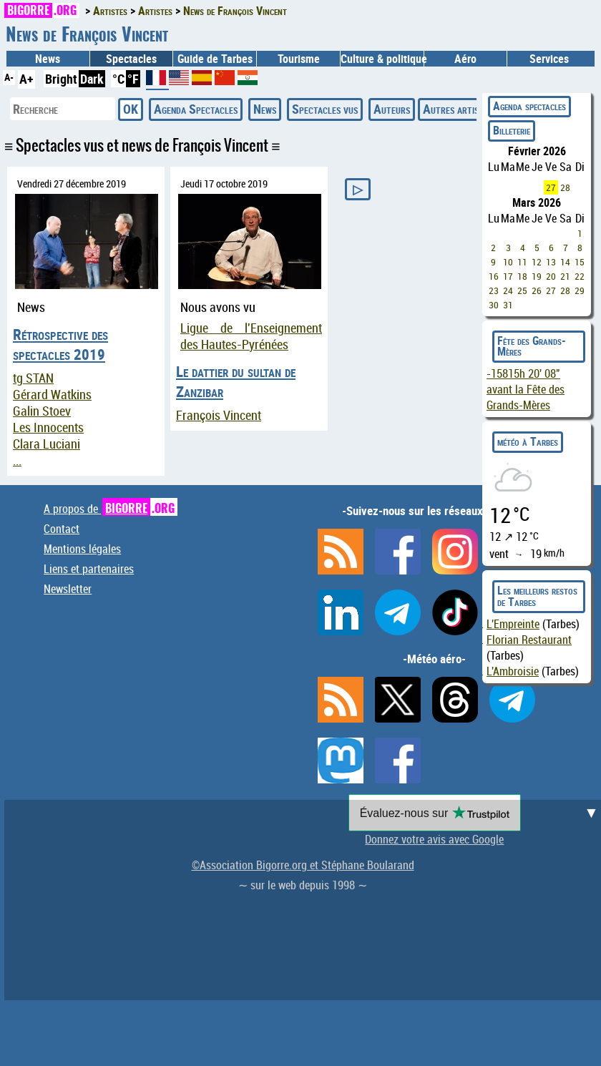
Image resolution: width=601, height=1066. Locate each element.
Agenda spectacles (529, 106)
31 (508, 304)
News (47, 59)
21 (565, 276)
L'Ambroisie (513, 671)
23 (494, 290)
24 (508, 290)
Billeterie (511, 130)
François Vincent (218, 415)
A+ (26, 78)
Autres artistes (457, 108)
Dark (92, 78)
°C (118, 78)
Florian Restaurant (529, 639)
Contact (61, 529)
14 (565, 261)
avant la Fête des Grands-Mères (526, 389)
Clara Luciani (46, 444)
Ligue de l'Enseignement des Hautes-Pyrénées (251, 336)
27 (551, 187)
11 (522, 261)
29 (580, 290)
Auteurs (391, 108)
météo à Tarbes (527, 441)
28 (565, 187)
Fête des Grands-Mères (531, 346)
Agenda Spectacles (196, 108)
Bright (61, 78)
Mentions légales (82, 549)
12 (537, 261)
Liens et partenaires (89, 569)
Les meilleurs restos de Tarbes (537, 596)
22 (580, 276)
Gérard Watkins (52, 394)
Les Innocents (48, 427)
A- (9, 77)
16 (494, 276)
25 (522, 290)
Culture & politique (382, 59)
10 (508, 261)
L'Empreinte (513, 624)
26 (537, 290)
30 (494, 304)
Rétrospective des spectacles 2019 (60, 344)
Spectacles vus (325, 108)
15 (580, 261)
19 (537, 276)
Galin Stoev (42, 411)
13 (551, 261)
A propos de (110, 509)
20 (551, 276)
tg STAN (33, 378)
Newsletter (68, 589)
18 (522, 276)
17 (508, 276)
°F (133, 78)
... (17, 460)
